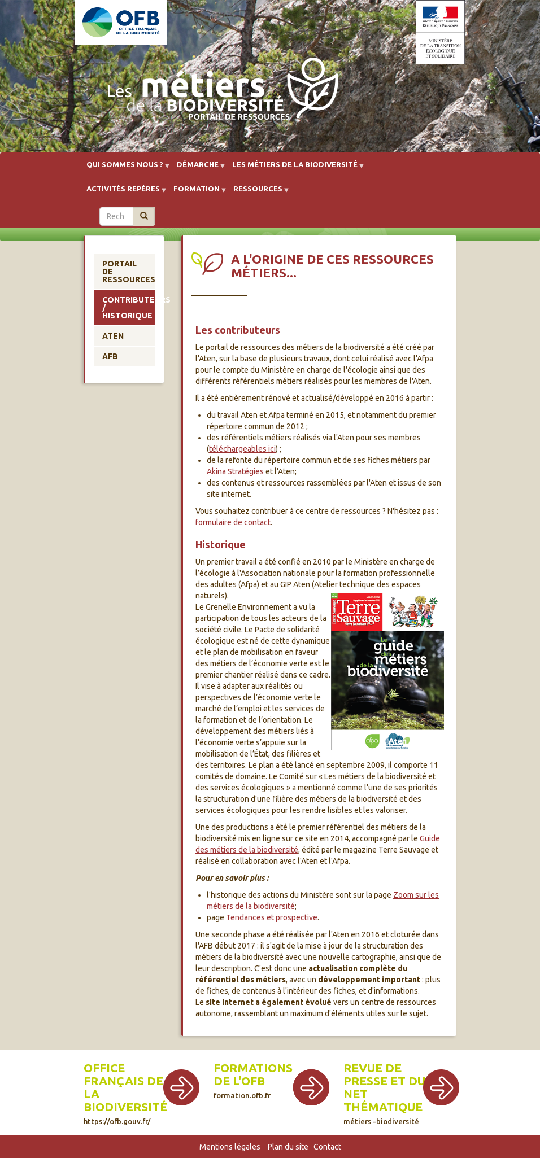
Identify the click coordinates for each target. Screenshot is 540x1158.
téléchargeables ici (242, 448)
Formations (253, 1067)
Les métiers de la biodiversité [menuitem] (294, 168)
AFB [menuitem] (110, 356)
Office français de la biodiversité (125, 1093)
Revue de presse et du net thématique (384, 1093)
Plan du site (288, 1146)
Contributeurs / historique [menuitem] (128, 307)
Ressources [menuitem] (258, 193)
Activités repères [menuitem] (123, 193)
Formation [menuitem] (197, 193)
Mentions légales (229, 1146)
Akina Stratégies (235, 471)
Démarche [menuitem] (197, 168)
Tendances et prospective (271, 917)
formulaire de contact (233, 522)
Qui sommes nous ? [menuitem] (125, 168)
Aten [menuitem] (113, 335)
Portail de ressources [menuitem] (128, 271)
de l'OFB (239, 1080)
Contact (327, 1146)
